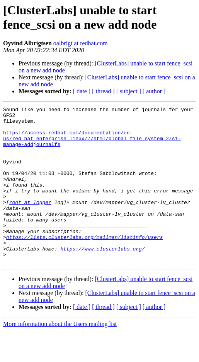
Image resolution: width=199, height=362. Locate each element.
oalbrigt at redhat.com (80, 43)
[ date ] (81, 91)
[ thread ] (103, 91)
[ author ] (154, 91)
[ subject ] (128, 91)
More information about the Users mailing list (60, 355)
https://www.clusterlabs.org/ (102, 277)
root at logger (30, 221)
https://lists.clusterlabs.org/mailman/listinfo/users (84, 263)
